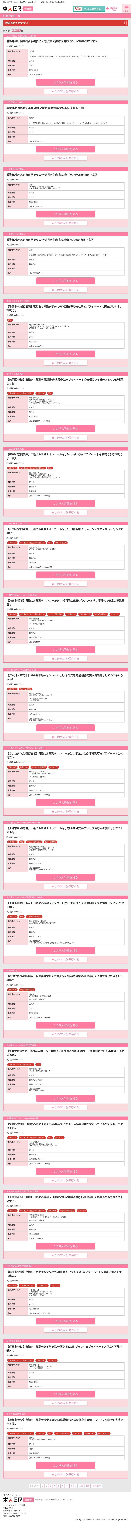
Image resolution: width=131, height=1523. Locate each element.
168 (81, 1486)
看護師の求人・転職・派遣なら (97, 1520)
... (75, 1486)
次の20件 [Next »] (96, 1486)
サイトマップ (67, 1499)
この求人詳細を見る (65, 82)
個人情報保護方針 (52, 1499)
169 (87, 1486)
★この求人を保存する (65, 91)
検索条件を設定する (17, 23)
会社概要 (38, 1499)
